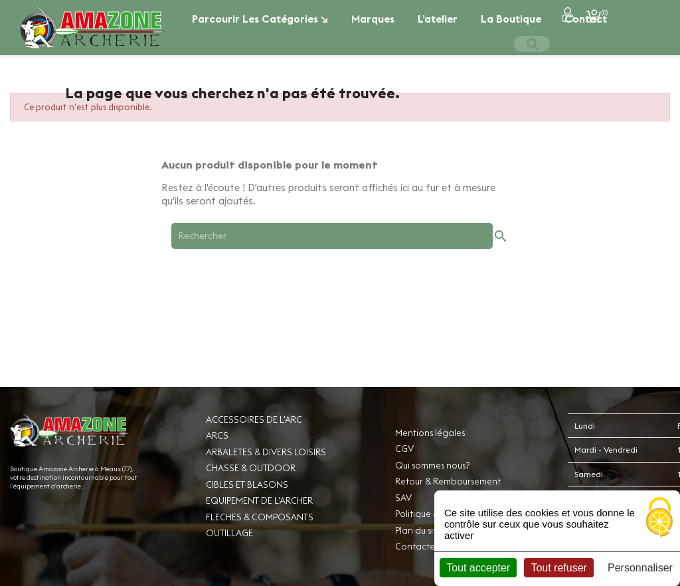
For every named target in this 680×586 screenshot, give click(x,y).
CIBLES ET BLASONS (247, 484)
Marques (372, 18)
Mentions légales (430, 432)
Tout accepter (478, 567)
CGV (404, 448)
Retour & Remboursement (448, 481)
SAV (403, 497)
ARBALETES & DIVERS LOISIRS (266, 452)
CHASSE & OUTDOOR (251, 468)
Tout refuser (558, 567)
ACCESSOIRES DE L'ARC (254, 419)
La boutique (511, 18)
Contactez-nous (428, 546)
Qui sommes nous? (432, 465)
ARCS (217, 435)
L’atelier (438, 18)
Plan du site (418, 530)
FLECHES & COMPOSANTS (259, 517)
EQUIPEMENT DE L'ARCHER (259, 500)
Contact (585, 18)
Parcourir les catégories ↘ (260, 18)
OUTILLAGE (229, 533)
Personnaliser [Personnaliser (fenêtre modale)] (640, 567)
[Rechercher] (332, 235)
